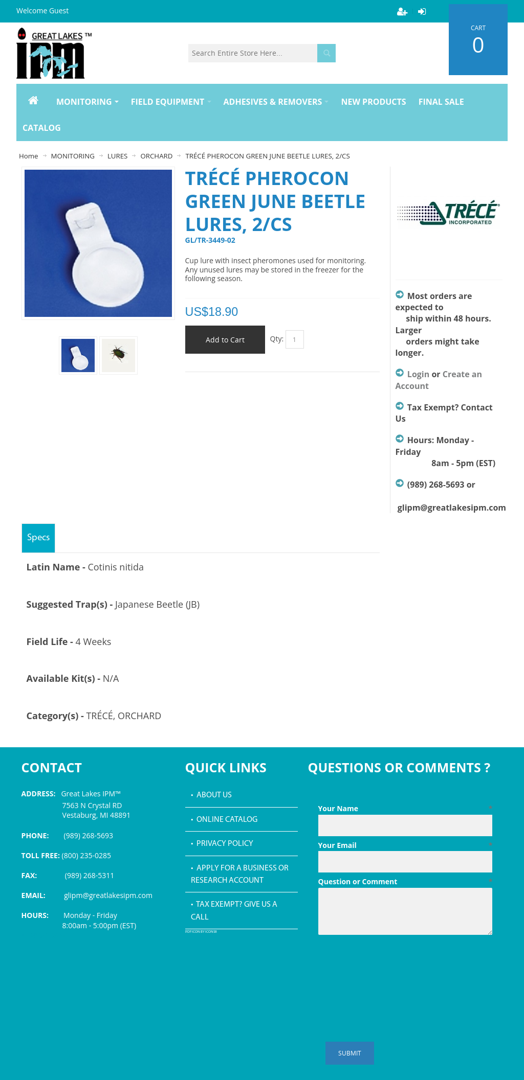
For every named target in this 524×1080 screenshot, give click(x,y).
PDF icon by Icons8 (201, 932)
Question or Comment (405, 882)
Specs (38, 538)
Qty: (277, 338)
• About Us (211, 795)
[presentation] (396, 964)
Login (418, 374)
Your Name (405, 808)
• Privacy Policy (222, 844)
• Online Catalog (224, 820)
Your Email (405, 845)
